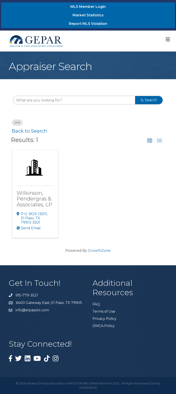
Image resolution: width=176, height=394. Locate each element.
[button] (149, 140)
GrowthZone (99, 250)
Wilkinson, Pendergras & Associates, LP (34, 199)
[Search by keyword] (74, 100)
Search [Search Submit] (149, 100)
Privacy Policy (104, 319)
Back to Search (29, 131)
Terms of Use (103, 311)
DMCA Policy (103, 326)
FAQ (96, 304)
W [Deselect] (17, 122)
